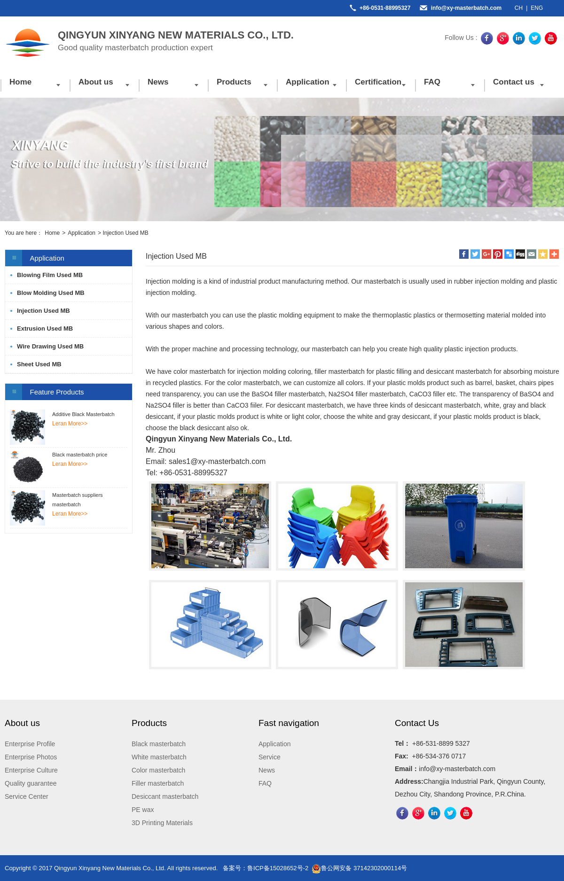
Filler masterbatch (158, 783)
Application (307, 81)
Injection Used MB (43, 310)
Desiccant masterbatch (165, 796)
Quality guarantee (31, 783)
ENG (537, 8)
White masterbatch (159, 757)
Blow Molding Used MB (51, 292)
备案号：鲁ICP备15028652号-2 (265, 868)
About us (95, 81)
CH (519, 8)
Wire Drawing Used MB (50, 346)
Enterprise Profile (30, 744)
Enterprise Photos (31, 757)
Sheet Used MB (39, 364)
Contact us (513, 81)
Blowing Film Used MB (50, 274)
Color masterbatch (158, 770)
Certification (378, 81)
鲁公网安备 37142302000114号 (359, 868)
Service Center (26, 796)
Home (20, 81)
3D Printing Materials (162, 823)
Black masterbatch (159, 744)
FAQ (432, 81)
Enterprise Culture (31, 770)
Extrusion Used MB (45, 328)
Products (234, 81)
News (158, 81)
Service (269, 757)
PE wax (143, 809)
